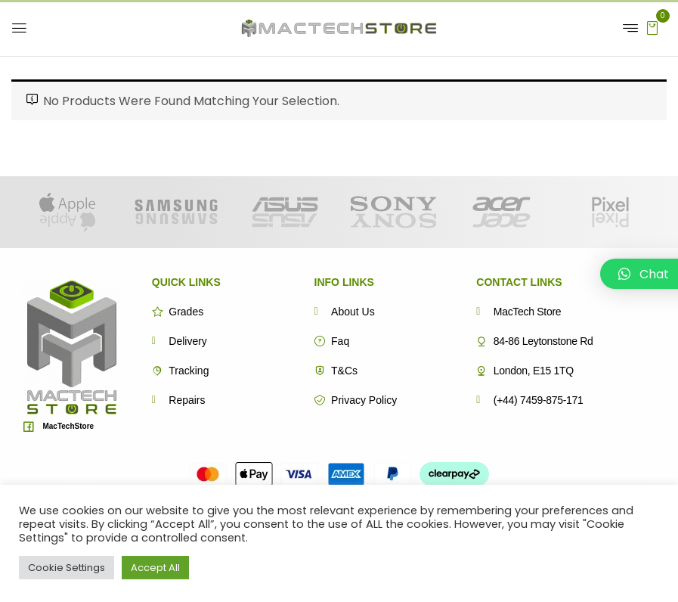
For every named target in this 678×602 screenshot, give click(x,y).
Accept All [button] (155, 567)
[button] (652, 27)
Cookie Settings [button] (66, 567)
